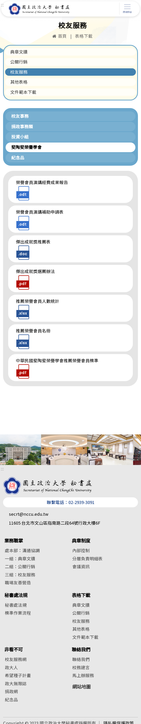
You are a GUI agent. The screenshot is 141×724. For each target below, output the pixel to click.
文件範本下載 (23, 92)
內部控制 (81, 550)
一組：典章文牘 (20, 558)
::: (2, 5)
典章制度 (81, 540)
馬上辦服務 (83, 675)
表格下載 (81, 595)
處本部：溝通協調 (22, 550)
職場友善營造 (18, 582)
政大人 (11, 667)
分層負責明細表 (87, 558)
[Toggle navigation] (126, 9)
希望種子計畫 (18, 675)
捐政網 (11, 691)
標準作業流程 (18, 613)
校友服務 (19, 72)
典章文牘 (19, 52)
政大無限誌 (16, 683)
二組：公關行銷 (20, 566)
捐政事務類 (22, 126)
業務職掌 (13, 540)
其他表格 (19, 82)
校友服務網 (16, 659)
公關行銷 (19, 62)
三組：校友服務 (20, 575)
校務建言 (81, 667)
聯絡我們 (81, 649)
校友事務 (20, 116)
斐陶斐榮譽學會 (26, 147)
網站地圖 (81, 686)
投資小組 (20, 137)
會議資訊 (81, 566)
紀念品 (17, 157)
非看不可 (13, 649)
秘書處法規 (15, 595)
